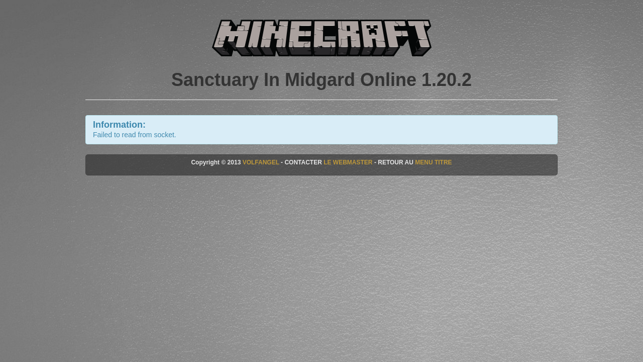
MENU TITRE (433, 162)
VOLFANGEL (261, 162)
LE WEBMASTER (348, 162)
